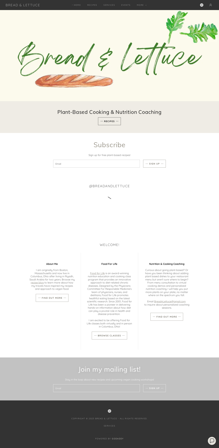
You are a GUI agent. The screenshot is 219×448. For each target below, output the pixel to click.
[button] (141, 5)
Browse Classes (109, 335)
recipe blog (37, 282)
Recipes (109, 121)
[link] (23, 5)
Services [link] (109, 5)
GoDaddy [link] (118, 438)
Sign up (154, 163)
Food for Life (97, 273)
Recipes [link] (92, 5)
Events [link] (125, 5)
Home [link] (77, 5)
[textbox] (96, 164)
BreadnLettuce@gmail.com (170, 301)
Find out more (52, 297)
